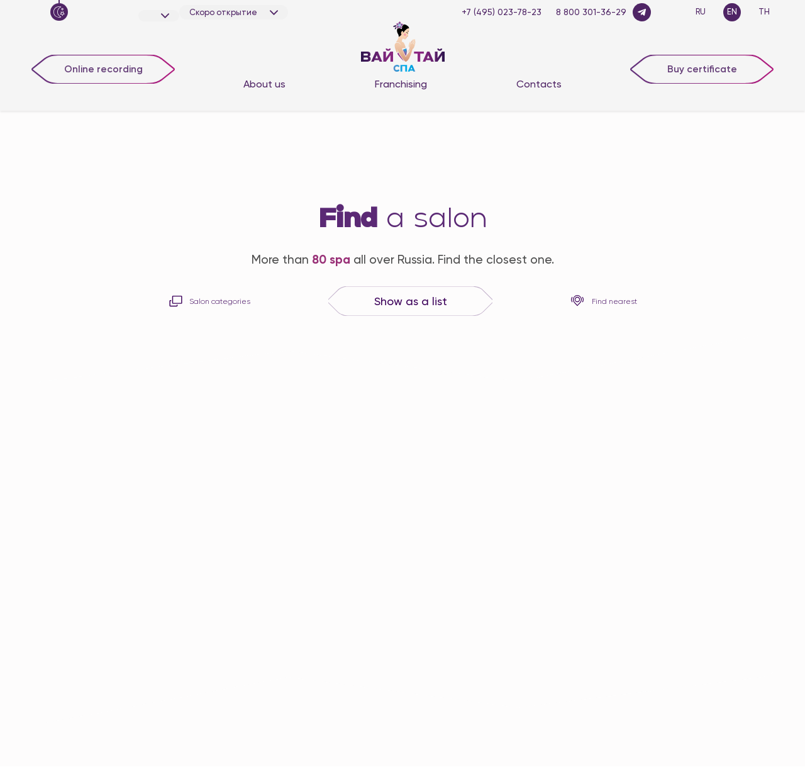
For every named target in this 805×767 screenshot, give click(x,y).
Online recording (103, 68)
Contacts (539, 84)
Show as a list (410, 301)
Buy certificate (702, 68)
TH (764, 11)
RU (701, 11)
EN (732, 11)
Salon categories (209, 301)
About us (264, 84)
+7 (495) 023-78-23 (501, 12)
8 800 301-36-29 (591, 12)
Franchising (401, 84)
